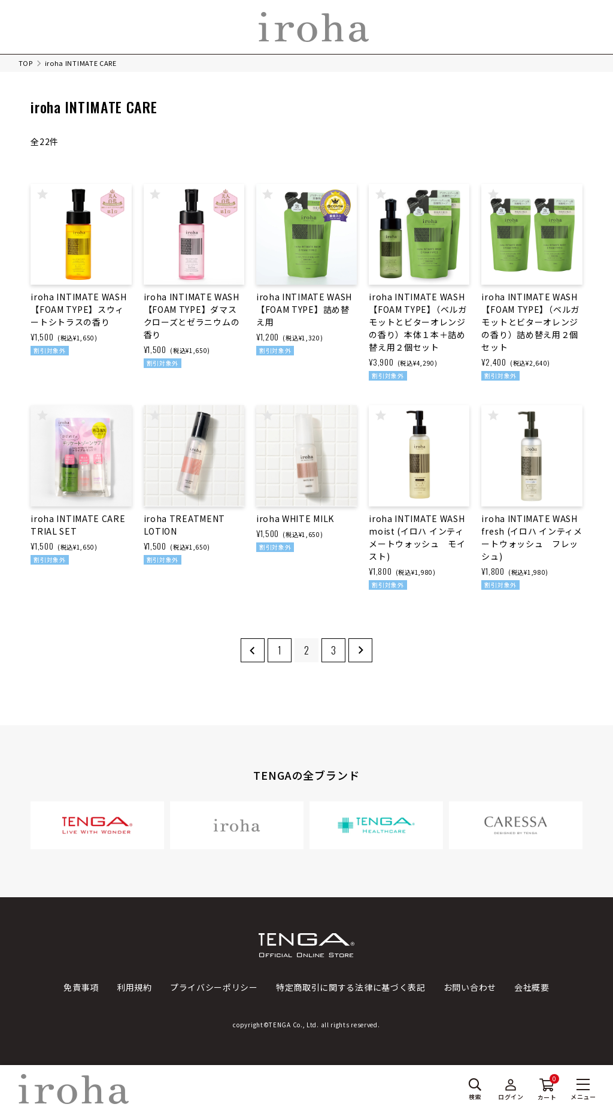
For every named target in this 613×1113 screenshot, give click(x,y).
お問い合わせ (470, 987)
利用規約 (134, 987)
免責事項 (81, 987)
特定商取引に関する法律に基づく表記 (351, 987)
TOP (26, 63)
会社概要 (532, 987)
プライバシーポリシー (214, 987)
